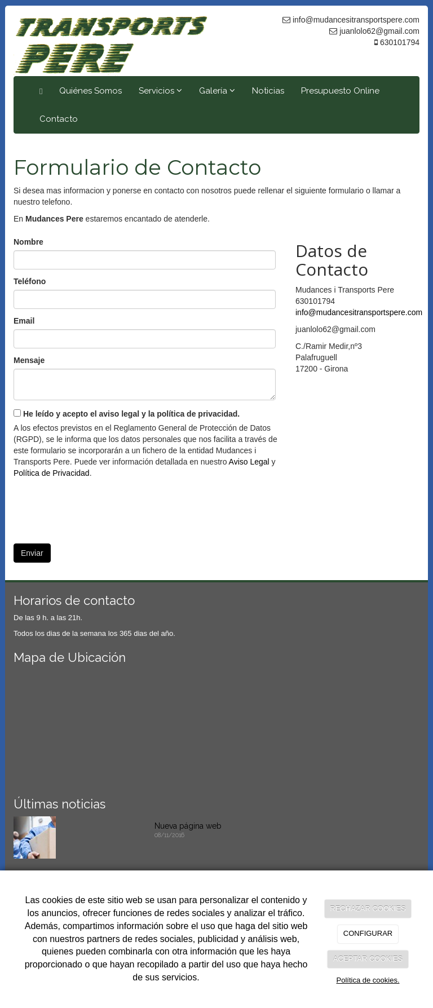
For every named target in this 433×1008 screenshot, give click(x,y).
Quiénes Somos (90, 91)
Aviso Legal (249, 461)
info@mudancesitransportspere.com (358, 312)
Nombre (28, 241)
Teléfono (30, 281)
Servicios (160, 91)
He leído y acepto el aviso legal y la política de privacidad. (127, 413)
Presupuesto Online (340, 91)
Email (24, 320)
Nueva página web (188, 825)
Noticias (268, 91)
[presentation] (99, 507)
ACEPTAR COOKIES (368, 958)
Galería (217, 91)
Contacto (58, 119)
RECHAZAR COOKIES (367, 908)
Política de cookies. (367, 980)
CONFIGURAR (367, 933)
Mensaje (29, 360)
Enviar (32, 553)
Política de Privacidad (52, 473)
